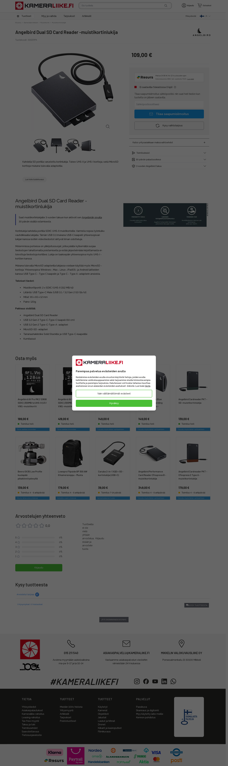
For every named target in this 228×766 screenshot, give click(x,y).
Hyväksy (114, 403)
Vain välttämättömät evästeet (114, 393)
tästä (147, 386)
